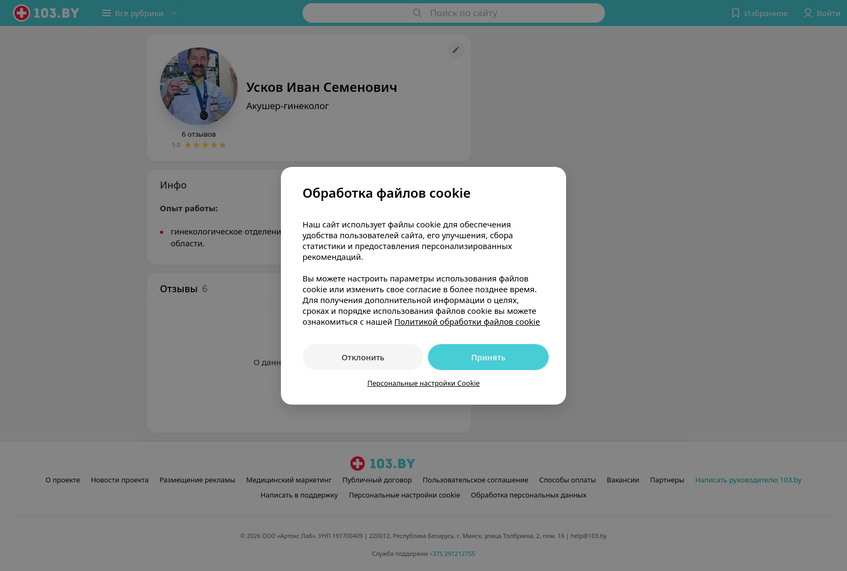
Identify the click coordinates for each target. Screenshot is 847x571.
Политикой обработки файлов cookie (467, 321)
